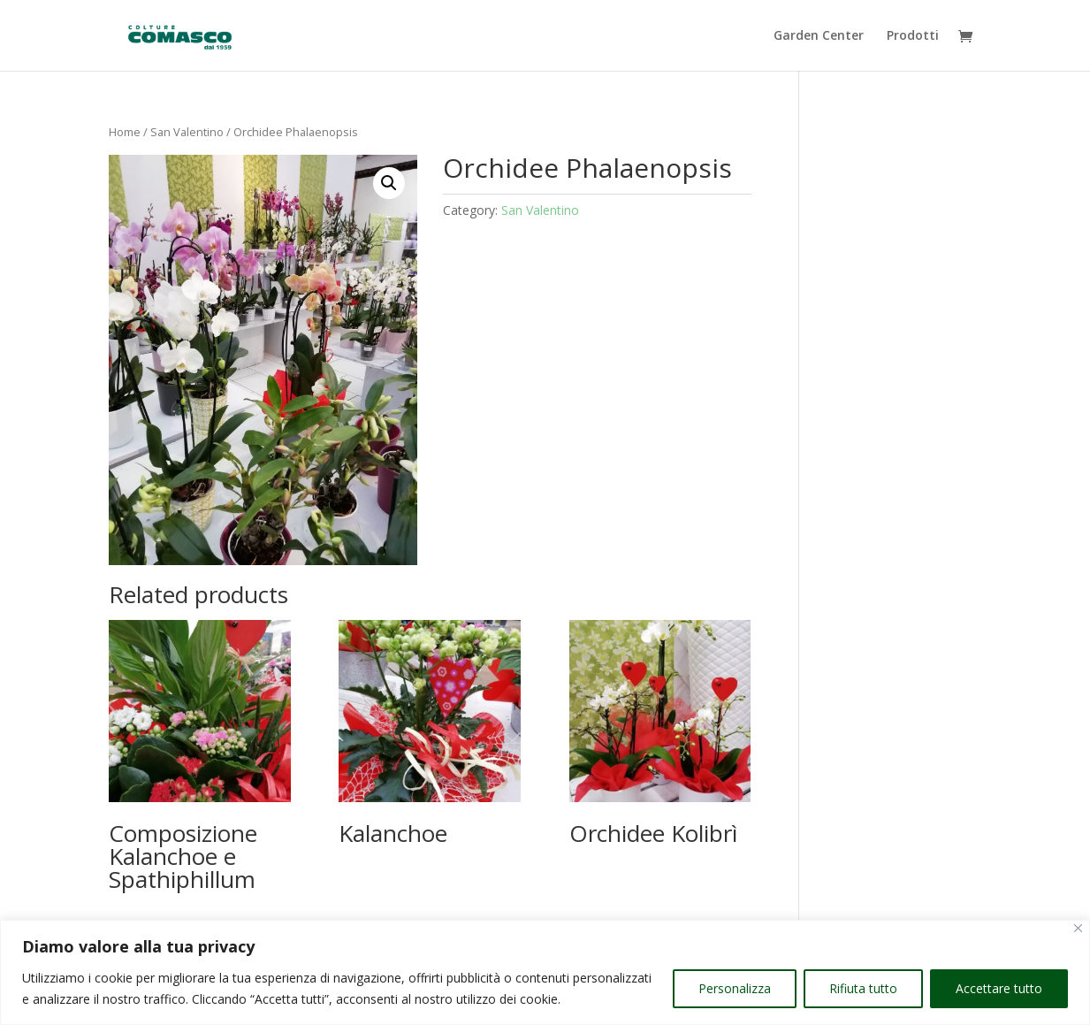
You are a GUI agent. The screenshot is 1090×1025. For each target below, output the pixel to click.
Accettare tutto (999, 988)
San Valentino (187, 132)
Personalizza (734, 988)
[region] (545, 972)
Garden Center (819, 36)
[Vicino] (1078, 928)
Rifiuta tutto (863, 988)
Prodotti (913, 36)
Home (125, 132)
